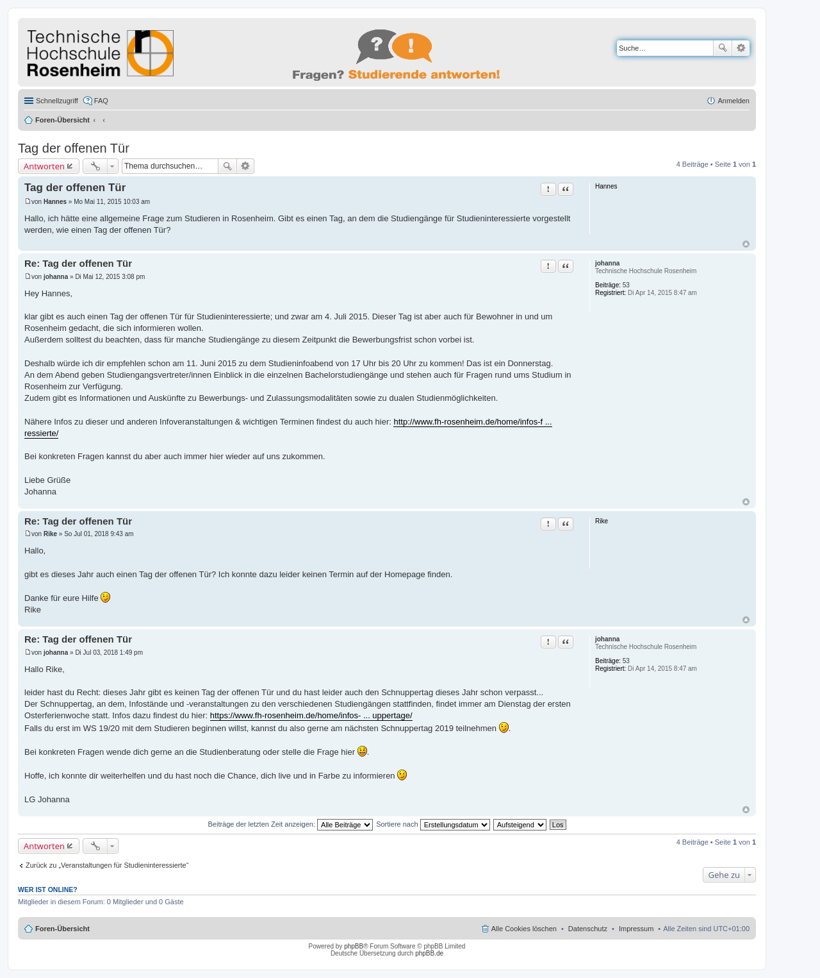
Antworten (44, 166)
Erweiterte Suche (741, 48)
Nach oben (746, 244)
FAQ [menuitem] (101, 101)
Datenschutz (587, 928)
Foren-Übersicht (62, 120)
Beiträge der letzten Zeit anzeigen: (290, 824)
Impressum (636, 928)
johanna (607, 263)
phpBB (353, 946)
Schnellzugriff (57, 101)
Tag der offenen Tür (73, 148)
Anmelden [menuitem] (734, 101)
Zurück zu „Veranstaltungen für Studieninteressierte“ (107, 865)
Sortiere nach (432, 824)
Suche (722, 48)
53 (626, 285)
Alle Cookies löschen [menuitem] (524, 928)
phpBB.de (429, 953)
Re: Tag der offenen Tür (78, 263)
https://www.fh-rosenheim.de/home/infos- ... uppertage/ (311, 715)
